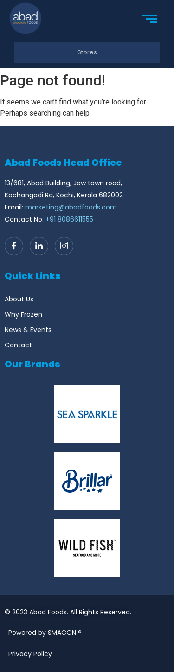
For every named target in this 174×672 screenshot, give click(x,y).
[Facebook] (14, 246)
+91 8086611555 (69, 219)
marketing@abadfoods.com (71, 207)
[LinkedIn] (39, 246)
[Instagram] (64, 246)
